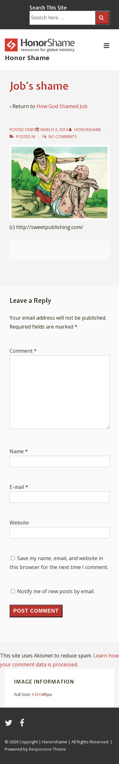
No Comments (62, 136)
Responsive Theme (47, 749)
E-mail (17, 486)
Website (19, 522)
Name (17, 451)
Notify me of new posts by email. (56, 591)
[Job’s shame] (54, 129)
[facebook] (23, 725)
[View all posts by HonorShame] (85, 129)
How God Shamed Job (62, 106)
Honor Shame (27, 57)
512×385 (39, 694)
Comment (23, 350)
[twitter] (10, 725)
